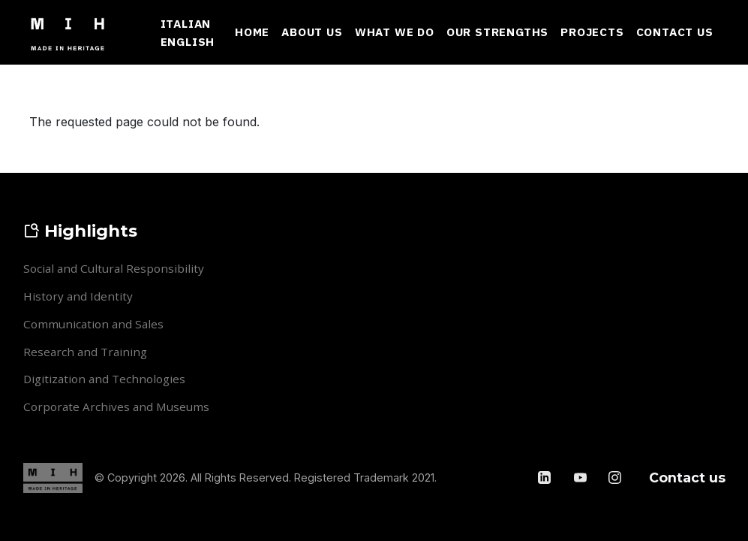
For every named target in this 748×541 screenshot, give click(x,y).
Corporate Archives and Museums (116, 406)
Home (252, 31)
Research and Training (85, 351)
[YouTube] (580, 477)
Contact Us (674, 31)
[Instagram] (615, 477)
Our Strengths (497, 31)
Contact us (687, 477)
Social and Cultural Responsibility (113, 268)
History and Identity (78, 296)
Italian (186, 23)
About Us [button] (311, 31)
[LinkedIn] (546, 477)
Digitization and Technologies (104, 378)
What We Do (394, 31)
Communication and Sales (93, 323)
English (188, 41)
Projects (591, 31)
